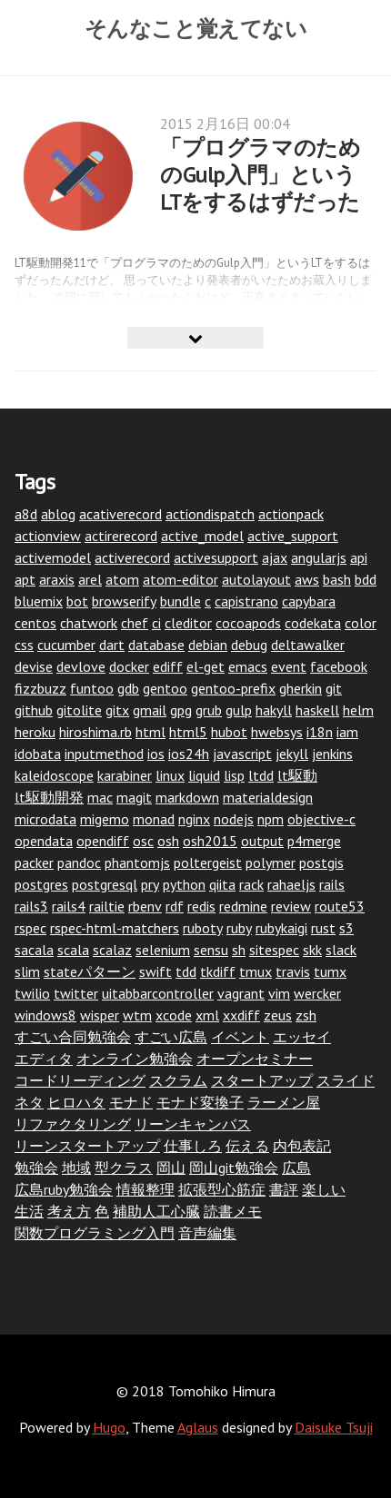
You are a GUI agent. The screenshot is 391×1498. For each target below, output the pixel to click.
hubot (229, 732)
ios (156, 753)
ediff (168, 666)
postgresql (104, 884)
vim (279, 993)
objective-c (321, 819)
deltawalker (308, 645)
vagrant (241, 993)
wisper (99, 1015)
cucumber (66, 645)
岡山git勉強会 (233, 1167)
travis (293, 971)
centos (35, 623)
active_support (292, 536)
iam (347, 732)
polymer (271, 862)
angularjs (318, 557)
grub (209, 710)
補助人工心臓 (156, 1211)
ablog (58, 514)
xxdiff (241, 1015)
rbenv (145, 906)
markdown (187, 797)
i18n (319, 732)
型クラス (124, 1167)
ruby (239, 928)
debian (207, 645)
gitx (117, 710)
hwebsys (277, 732)
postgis (321, 862)
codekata (313, 623)
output (262, 841)
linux (170, 775)
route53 (340, 906)
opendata (44, 841)
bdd (365, 579)
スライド (345, 1080)
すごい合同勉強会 (73, 1037)
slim (27, 971)
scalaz (112, 950)
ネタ (29, 1102)
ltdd (261, 775)
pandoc (79, 862)
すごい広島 (171, 1037)
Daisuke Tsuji (334, 1427)
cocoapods (248, 623)
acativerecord (120, 514)
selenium (162, 950)
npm (270, 819)
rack (251, 884)
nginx (194, 819)
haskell (317, 710)
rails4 (68, 906)
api (358, 557)
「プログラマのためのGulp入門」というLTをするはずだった (260, 174)
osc (143, 841)
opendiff (102, 841)
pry (150, 884)
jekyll (292, 753)
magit (134, 797)
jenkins (332, 753)
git (334, 688)
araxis (57, 579)
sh (239, 950)
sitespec (274, 950)
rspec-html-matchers (114, 928)
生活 (29, 1211)
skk (312, 950)
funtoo (92, 688)
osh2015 (210, 841)
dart (112, 645)
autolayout (256, 579)
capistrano (246, 601)
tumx (330, 971)
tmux (255, 971)
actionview (48, 536)
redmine (243, 906)
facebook (338, 666)
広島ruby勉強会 (64, 1189)
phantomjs (137, 862)
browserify (124, 601)
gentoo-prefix (233, 688)
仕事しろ (193, 1146)
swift (155, 971)
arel (90, 579)
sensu (211, 950)
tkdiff (218, 971)
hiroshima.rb (95, 732)
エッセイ (302, 1037)
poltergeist (208, 862)
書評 (283, 1189)
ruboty (203, 928)
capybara (309, 601)
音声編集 (207, 1233)
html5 (188, 732)
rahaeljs (291, 884)
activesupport (216, 557)
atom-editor (180, 579)
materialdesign (268, 797)
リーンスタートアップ (87, 1146)
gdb (128, 688)
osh (168, 841)
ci (156, 623)
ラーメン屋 (283, 1102)
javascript (242, 753)
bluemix (39, 601)
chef (134, 623)
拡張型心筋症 (222, 1189)
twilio (32, 993)
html (150, 732)
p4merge (314, 841)
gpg (181, 710)
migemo (104, 819)
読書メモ (233, 1211)
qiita (222, 884)
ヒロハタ (76, 1102)
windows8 (45, 1015)
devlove (80, 666)
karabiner (124, 775)
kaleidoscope (54, 775)
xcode (173, 1015)
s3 (346, 928)
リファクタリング (73, 1124)
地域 (76, 1167)
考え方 (69, 1211)
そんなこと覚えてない (196, 28)
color (360, 623)
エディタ (44, 1059)
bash (337, 579)
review (291, 906)
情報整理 (145, 1189)
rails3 (31, 906)
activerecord (132, 557)
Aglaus (197, 1427)
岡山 (170, 1167)
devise (34, 666)
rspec (30, 928)
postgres (41, 884)
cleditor (188, 623)
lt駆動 (297, 775)
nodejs (234, 819)
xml (207, 1015)
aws (307, 579)
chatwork (88, 623)
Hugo (109, 1427)
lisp (234, 775)
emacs (247, 666)
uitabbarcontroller (158, 993)
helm (358, 710)
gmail (149, 710)
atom (122, 579)
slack (341, 950)
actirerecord (121, 536)
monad (154, 819)
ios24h (188, 753)
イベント (240, 1037)
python (184, 884)
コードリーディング (80, 1080)
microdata (45, 819)
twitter (76, 993)
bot (77, 601)
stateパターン (89, 971)
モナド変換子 (200, 1102)
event (288, 666)
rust (323, 928)
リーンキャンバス (193, 1124)
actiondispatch (210, 514)
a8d (26, 514)
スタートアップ (262, 1080)
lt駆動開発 (49, 797)
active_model (202, 536)
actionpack (291, 514)
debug (249, 645)
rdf (174, 906)
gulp (239, 710)
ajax (274, 557)
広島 (296, 1167)
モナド (131, 1102)
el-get (205, 666)
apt (25, 579)
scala (73, 950)
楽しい (324, 1189)
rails (332, 884)
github (34, 710)
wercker (317, 993)
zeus (278, 1015)
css (24, 645)
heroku (35, 732)
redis (201, 906)
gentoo (165, 688)
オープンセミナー (254, 1059)
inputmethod (104, 753)
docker (129, 666)
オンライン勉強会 (134, 1059)
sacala (34, 950)
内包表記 (302, 1146)
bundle (180, 601)
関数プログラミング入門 (95, 1233)
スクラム (178, 1080)
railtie (107, 906)
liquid (204, 775)
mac (100, 797)
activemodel (53, 557)
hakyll (274, 710)
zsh (306, 1015)
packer (34, 862)
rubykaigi (281, 928)
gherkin (300, 688)
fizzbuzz (40, 688)
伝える (247, 1146)
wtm (137, 1015)
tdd (185, 971)
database (156, 645)
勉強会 (36, 1167)
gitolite (79, 710)
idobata (38, 753)
